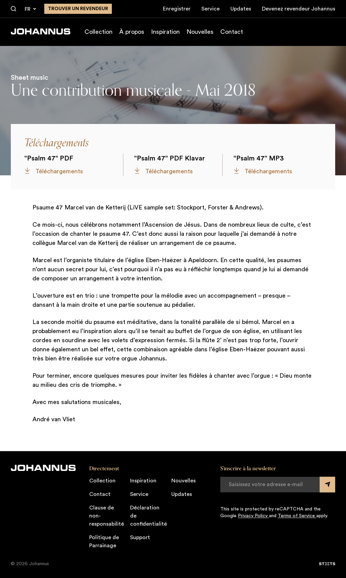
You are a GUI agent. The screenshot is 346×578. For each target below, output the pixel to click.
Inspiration (165, 32)
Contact (231, 32)
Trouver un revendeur (78, 8)
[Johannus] (40, 31)
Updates (240, 8)
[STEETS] (327, 564)
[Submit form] (327, 484)
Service (210, 8)
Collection (98, 32)
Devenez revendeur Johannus (298, 8)
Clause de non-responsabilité (106, 516)
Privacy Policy (253, 515)
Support (140, 537)
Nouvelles (200, 32)
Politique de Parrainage (104, 541)
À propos (131, 32)
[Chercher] (13, 9)
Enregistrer (177, 8)
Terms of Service (297, 515)
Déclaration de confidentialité (148, 516)
